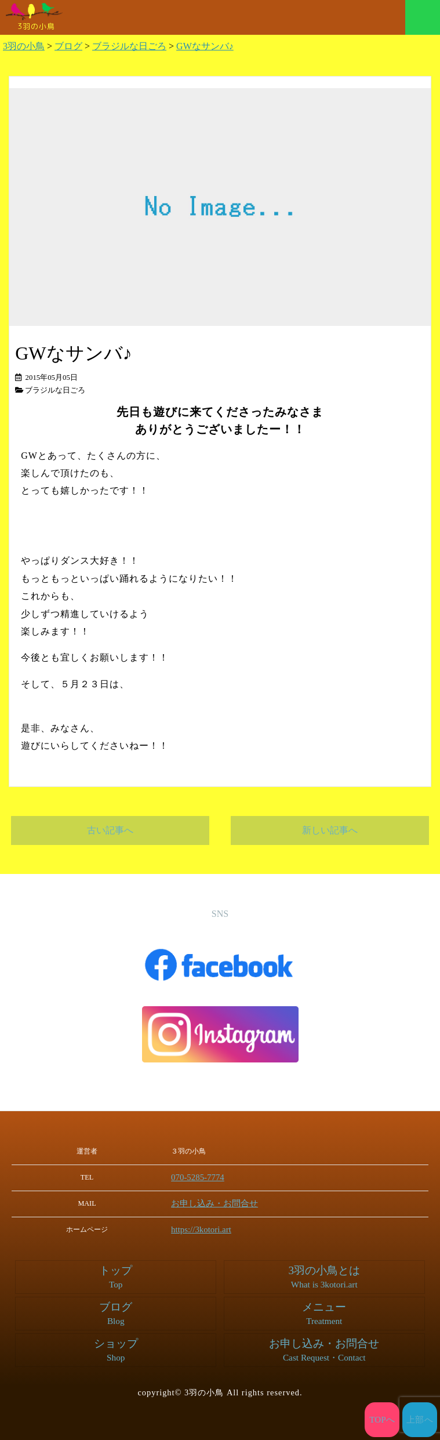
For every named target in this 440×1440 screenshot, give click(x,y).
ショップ (115, 1349)
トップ (116, 1276)
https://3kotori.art (213, 1228)
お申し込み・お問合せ (224, 1203)
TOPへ (382, 1420)
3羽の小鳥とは (324, 1276)
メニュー (422, 17)
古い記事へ (110, 830)
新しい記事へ (330, 830)
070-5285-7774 (210, 1177)
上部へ (420, 1420)
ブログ (116, 1312)
